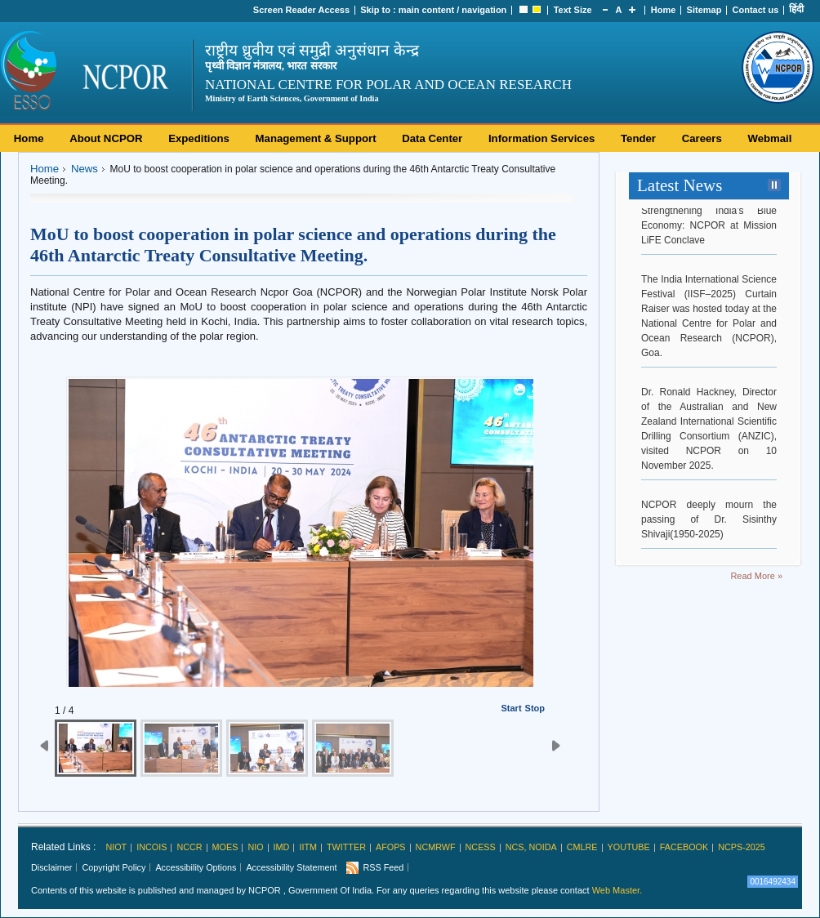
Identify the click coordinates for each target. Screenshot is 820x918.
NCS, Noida (531, 847)
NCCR (189, 847)
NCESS (481, 847)
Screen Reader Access (301, 10)
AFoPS (391, 847)
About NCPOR (105, 138)
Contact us (756, 10)
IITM (308, 847)
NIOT (116, 847)
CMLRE (582, 847)
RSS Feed (383, 867)
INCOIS (151, 847)
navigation (483, 10)
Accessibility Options (195, 867)
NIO (255, 847)
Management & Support (316, 138)
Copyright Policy (113, 867)
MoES (225, 847)
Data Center (432, 138)
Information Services (541, 138)
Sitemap (704, 10)
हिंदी (796, 9)
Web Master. (617, 890)
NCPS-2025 (741, 847)
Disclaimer (51, 867)
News (84, 169)
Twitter (346, 847)
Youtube (629, 847)
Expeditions (199, 138)
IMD (282, 847)
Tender (638, 138)
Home (663, 10)
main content (426, 10)
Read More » (756, 576)
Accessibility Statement (291, 867)
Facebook (684, 847)
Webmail (769, 138)
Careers (702, 138)
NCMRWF (436, 847)
